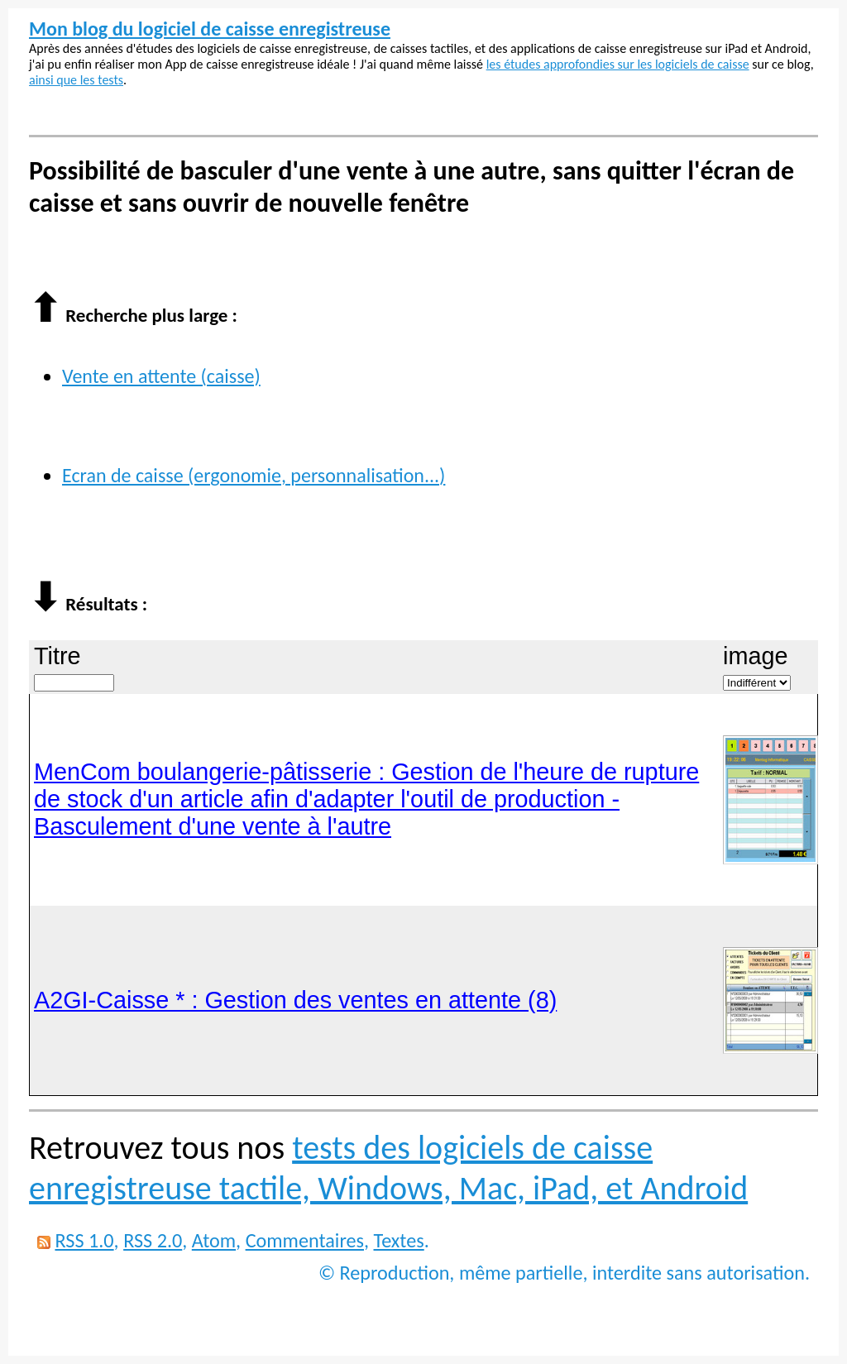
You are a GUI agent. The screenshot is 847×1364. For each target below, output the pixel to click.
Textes (399, 1240)
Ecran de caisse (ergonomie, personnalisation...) (253, 475)
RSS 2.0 (152, 1240)
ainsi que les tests (76, 80)
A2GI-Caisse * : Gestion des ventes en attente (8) (295, 1000)
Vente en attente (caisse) (161, 376)
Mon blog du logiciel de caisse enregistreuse (209, 29)
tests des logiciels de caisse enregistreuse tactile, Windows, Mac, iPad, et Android (388, 1167)
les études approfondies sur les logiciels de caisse (617, 64)
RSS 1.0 (84, 1240)
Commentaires (305, 1240)
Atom (214, 1240)
